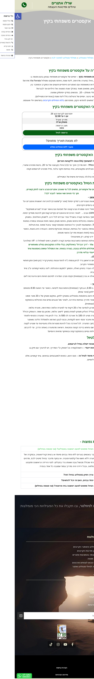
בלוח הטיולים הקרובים (38, 100)
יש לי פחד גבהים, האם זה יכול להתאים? (64, 480)
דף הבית (84, 58)
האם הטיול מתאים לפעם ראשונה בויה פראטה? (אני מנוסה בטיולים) (51, 486)
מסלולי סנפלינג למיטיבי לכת (49, 58)
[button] (3, 16)
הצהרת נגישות (47, 668)
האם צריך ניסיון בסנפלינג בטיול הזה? (66, 475)
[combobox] (50, 615)
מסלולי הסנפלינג (71, 58)
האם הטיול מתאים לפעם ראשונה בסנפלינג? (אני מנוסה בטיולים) (53, 449)
